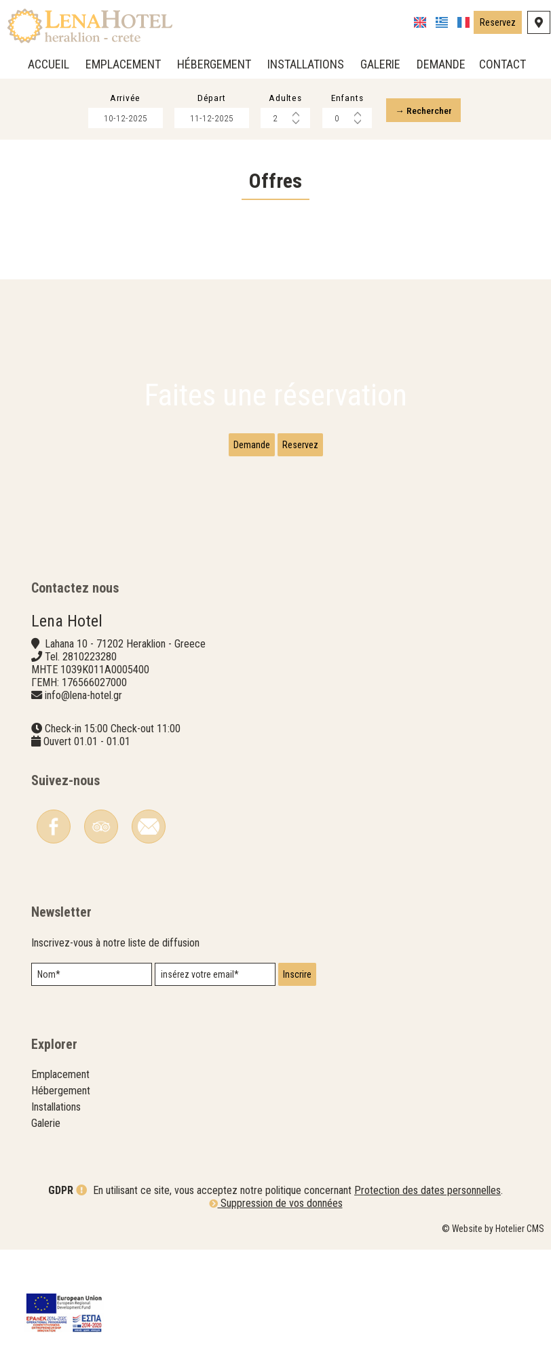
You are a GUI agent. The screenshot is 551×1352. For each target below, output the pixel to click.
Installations (304, 65)
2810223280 (92, 688)
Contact (501, 65)
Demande (439, 65)
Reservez (497, 25)
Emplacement (121, 65)
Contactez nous (77, 615)
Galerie (379, 65)
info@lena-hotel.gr (86, 727)
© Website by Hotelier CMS (493, 1333)
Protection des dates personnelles (427, 1294)
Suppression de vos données (276, 1307)
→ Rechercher (434, 113)
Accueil (47, 65)
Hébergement (213, 65)
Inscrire (301, 1030)
